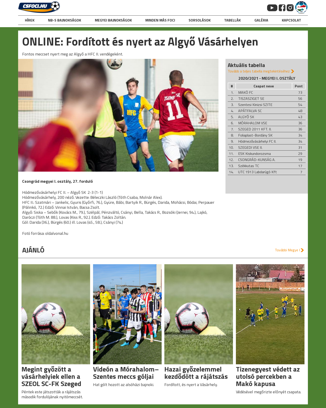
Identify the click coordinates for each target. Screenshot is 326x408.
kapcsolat (291, 20)
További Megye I (287, 250)
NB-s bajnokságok (64, 20)
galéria (261, 20)
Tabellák (232, 20)
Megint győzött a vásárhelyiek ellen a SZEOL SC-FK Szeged (51, 376)
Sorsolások (200, 20)
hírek (29, 20)
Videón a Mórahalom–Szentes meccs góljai (126, 373)
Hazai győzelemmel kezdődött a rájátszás (196, 373)
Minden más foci (160, 20)
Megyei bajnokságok (113, 20)
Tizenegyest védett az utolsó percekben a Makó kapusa (268, 376)
